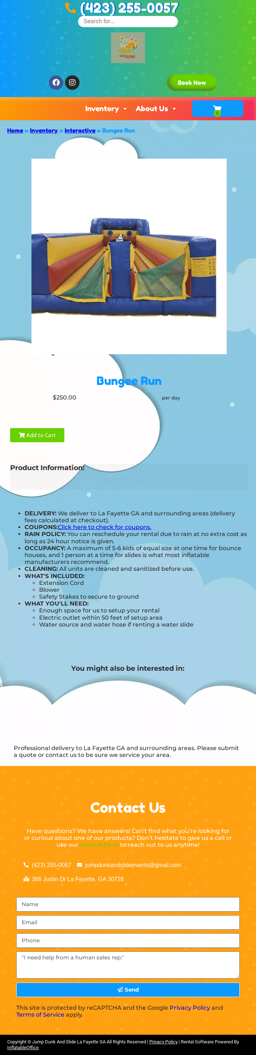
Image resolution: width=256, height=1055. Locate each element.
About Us (157, 108)
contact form (99, 844)
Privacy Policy (190, 1007)
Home (15, 130)
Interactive (80, 130)
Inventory (106, 108)
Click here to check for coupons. (105, 527)
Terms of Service (40, 1014)
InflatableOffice (23, 1047)
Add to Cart (37, 435)
